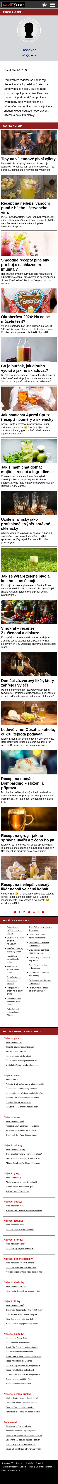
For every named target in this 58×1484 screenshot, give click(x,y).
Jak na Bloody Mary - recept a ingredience (23, 1365)
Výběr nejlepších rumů (15, 1121)
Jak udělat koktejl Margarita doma (19, 1352)
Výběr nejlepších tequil (15, 1225)
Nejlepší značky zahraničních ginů (19, 1187)
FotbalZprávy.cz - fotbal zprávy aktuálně (14, 980)
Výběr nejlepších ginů (14, 1178)
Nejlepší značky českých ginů (17, 1191)
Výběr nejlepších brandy (15, 1244)
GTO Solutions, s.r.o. (11, 1470)
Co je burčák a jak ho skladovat (18, 1102)
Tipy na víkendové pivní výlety (28, 159)
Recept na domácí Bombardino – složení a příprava (22, 783)
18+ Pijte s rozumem (44, 1467)
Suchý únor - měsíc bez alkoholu (19, 1426)
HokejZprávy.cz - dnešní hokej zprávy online (15, 991)
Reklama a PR (7, 1463)
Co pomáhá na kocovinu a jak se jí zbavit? (23, 1440)
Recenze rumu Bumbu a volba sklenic (21, 1130)
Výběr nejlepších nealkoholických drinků (22, 1398)
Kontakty (19, 1463)
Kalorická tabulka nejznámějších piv (20, 1047)
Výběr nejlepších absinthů (16, 1286)
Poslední (43, 911)
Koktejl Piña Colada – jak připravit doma (22, 1347)
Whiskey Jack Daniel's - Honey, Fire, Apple (23, 1163)
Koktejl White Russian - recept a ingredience (23, 1356)
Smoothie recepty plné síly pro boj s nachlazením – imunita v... (25, 264)
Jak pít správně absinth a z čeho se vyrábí (23, 1291)
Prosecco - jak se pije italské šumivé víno (22, 1098)
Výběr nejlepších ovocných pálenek (20, 1263)
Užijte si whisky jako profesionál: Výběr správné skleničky (25, 524)
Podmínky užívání (33, 1463)
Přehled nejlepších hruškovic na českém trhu (24, 1272)
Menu (52, 5)
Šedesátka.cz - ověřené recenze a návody (14, 930)
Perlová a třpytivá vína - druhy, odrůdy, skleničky (25, 1084)
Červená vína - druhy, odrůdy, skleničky (21, 1089)
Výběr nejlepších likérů (15, 1305)
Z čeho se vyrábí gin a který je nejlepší (21, 1182)
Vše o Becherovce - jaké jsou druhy (20, 1319)
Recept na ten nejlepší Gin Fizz (18, 1379)
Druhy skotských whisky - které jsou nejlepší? (24, 1154)
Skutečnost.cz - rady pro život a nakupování (15, 941)
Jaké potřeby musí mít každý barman (21, 1444)
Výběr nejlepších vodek (15, 1206)
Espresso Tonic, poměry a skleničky (20, 1407)
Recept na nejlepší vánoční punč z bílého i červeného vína (25, 207)
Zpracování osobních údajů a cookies (18, 1467)
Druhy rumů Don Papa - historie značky (21, 1135)
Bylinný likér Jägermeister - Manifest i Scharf (24, 1310)
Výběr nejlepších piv (14, 1042)
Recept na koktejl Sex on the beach (20, 1370)
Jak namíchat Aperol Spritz (16, 1338)
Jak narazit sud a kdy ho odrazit (18, 1056)
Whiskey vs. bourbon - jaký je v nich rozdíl (22, 1158)
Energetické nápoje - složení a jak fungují (22, 1403)
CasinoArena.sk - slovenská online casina (14, 1001)
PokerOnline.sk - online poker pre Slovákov (13, 1012)
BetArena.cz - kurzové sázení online (13, 970)
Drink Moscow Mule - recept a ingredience (23, 1374)
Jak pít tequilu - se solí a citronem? (20, 1229)
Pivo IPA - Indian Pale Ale (16, 1051)
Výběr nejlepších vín (14, 1080)
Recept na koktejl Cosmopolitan (18, 1384)
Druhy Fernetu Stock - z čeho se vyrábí (21, 1314)
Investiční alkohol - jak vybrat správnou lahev (24, 1435)
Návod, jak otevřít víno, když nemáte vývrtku (23, 1449)
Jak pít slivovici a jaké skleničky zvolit (21, 1267)
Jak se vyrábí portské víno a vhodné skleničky (24, 1093)
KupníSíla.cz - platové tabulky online (13, 959)
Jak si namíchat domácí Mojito (18, 1343)
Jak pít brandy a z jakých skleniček (20, 1248)
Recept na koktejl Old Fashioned (19, 1361)
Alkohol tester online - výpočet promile (21, 1431)
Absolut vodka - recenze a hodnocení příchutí (24, 1210)
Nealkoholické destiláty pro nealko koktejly (23, 1412)
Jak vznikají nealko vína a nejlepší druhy (22, 1107)
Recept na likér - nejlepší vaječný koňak (22, 1324)
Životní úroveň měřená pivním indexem (21, 1061)
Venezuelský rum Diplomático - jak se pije (22, 1126)
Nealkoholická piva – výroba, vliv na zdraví (23, 1065)
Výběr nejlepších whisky (15, 1149)
